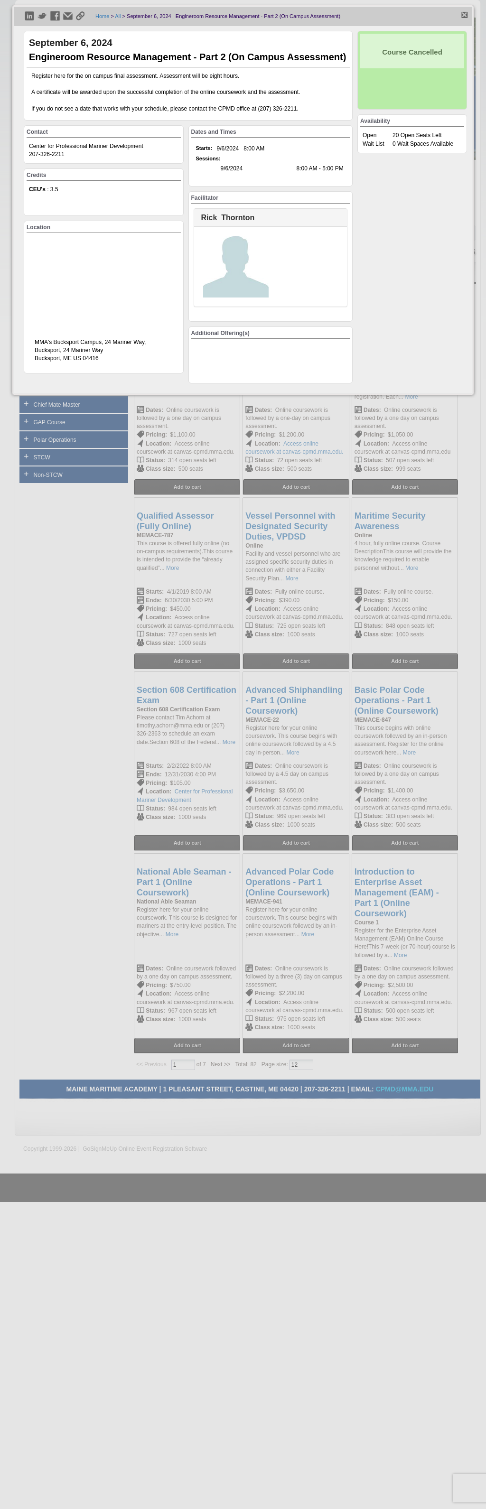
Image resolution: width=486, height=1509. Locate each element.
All (118, 16)
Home (102, 16)
